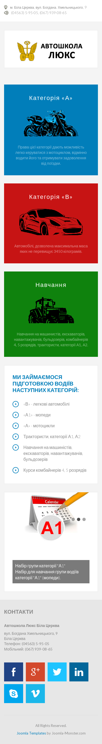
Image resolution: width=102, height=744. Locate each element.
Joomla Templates (31, 733)
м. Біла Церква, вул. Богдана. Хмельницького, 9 (48, 7)
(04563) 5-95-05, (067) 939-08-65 (39, 13)
